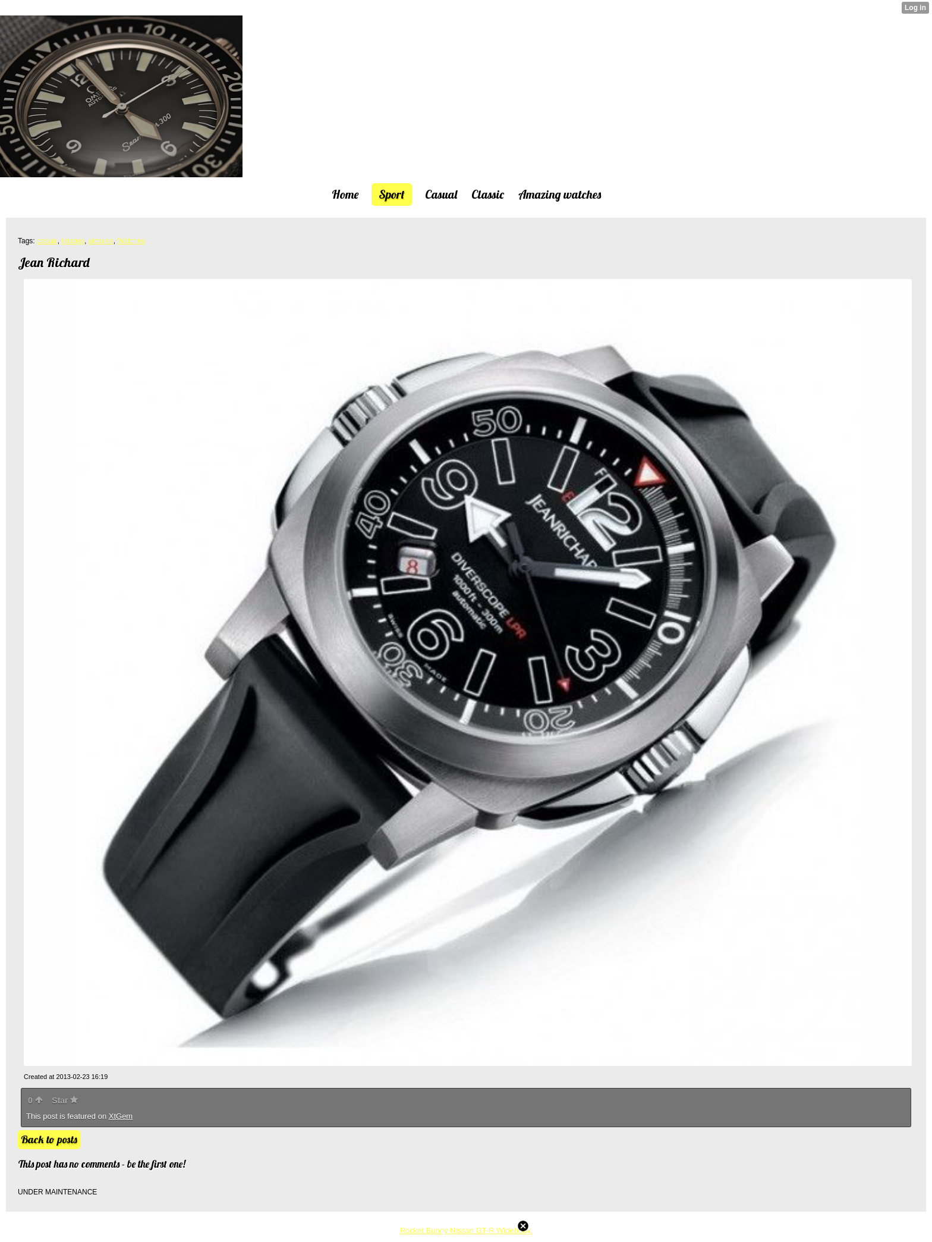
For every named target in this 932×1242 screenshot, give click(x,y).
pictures (101, 241)
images (72, 241)
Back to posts (49, 1139)
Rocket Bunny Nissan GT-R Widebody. (465, 1230)
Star (65, 1100)
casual (47, 241)
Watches (130, 241)
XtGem (121, 1116)
